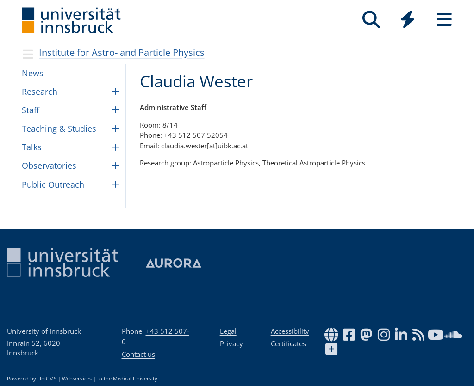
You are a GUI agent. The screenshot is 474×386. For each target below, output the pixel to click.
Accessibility (290, 331)
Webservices (77, 378)
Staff (30, 110)
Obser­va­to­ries (49, 165)
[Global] (407, 20)
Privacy (231, 343)
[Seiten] (444, 19)
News (33, 73)
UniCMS (46, 378)
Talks (32, 147)
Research (39, 91)
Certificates (288, 343)
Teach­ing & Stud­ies (59, 128)
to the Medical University (127, 378)
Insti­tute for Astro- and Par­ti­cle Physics (122, 52)
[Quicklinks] (407, 19)
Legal (228, 331)
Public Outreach (53, 184)
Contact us (138, 354)
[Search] (371, 19)
